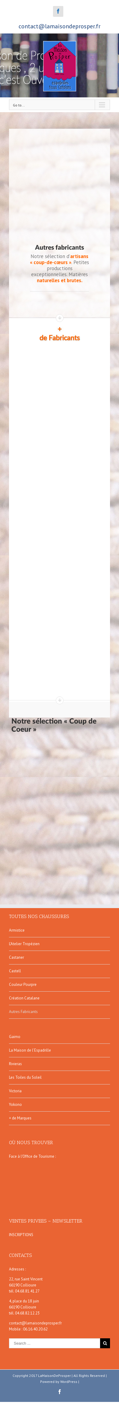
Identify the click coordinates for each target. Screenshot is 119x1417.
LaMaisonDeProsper (54, 1375)
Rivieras (15, 1063)
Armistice (17, 930)
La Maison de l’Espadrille (30, 1050)
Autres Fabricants (23, 1011)
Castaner (16, 957)
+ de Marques (20, 1118)
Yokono (15, 1104)
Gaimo (14, 1036)
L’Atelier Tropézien (24, 943)
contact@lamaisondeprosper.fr (59, 26)
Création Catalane (24, 998)
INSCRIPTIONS (21, 1234)
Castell (15, 971)
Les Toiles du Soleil (25, 1077)
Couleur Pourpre (23, 984)
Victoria (15, 1091)
